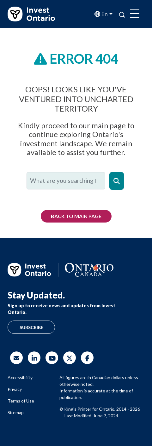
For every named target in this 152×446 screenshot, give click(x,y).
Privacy (15, 389)
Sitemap (16, 412)
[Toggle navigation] (134, 14)
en (104, 13)
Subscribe (31, 327)
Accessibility (20, 377)
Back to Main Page (76, 216)
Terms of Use (21, 400)
